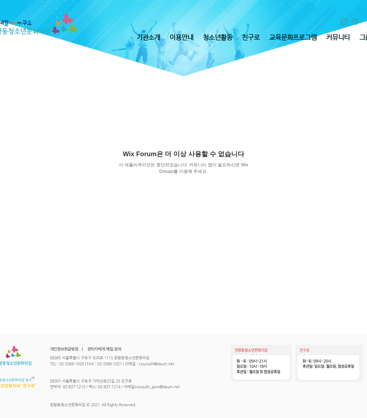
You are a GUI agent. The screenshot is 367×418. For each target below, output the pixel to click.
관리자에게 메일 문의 (103, 349)
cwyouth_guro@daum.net (157, 386)
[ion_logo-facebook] (355, 21)
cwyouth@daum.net (156, 363)
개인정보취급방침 (64, 349)
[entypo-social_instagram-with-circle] (344, 21)
